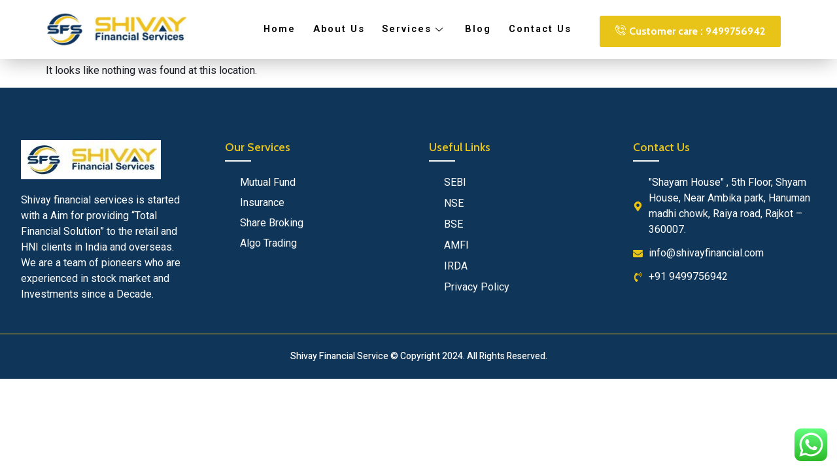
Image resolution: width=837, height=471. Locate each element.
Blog (476, 29)
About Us (341, 29)
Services (415, 29)
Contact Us (536, 29)
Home (283, 29)
